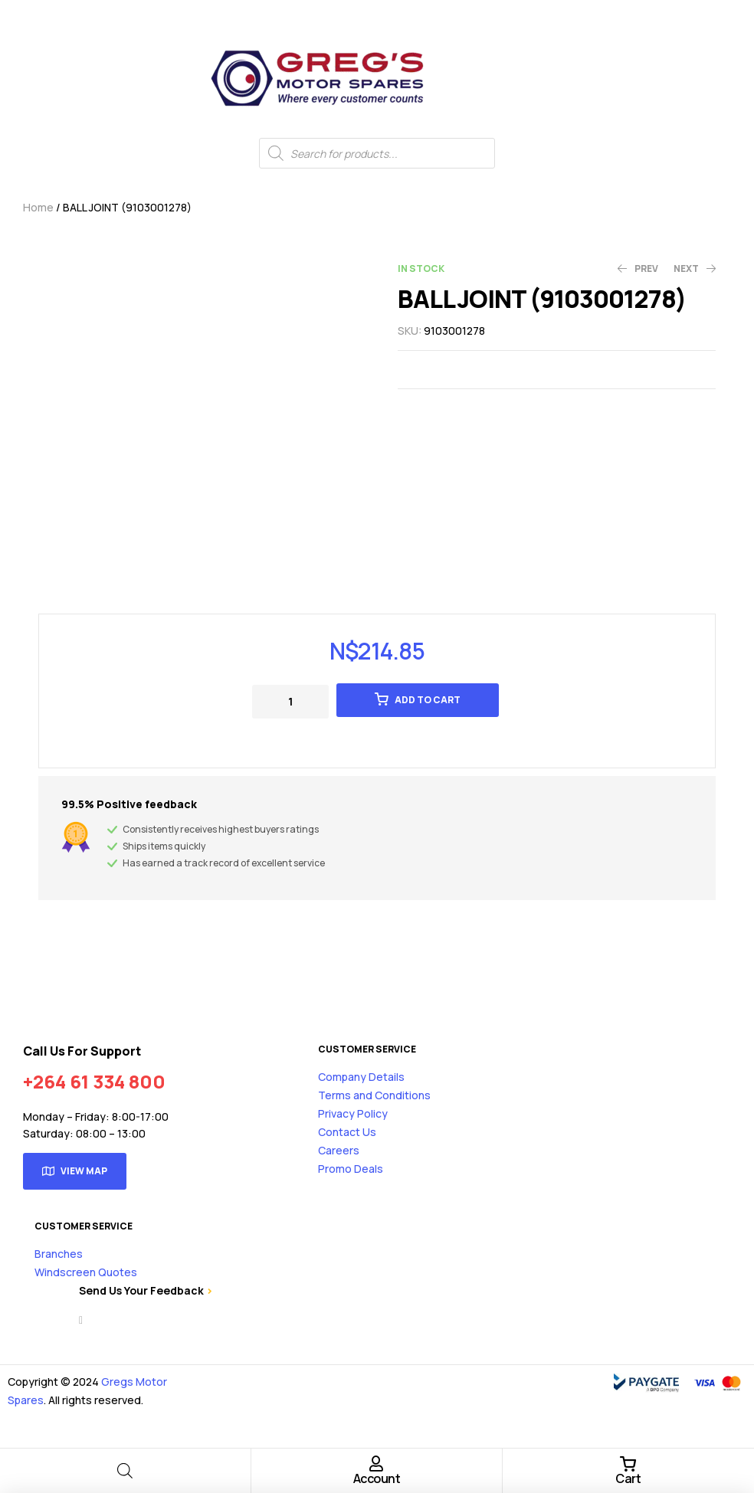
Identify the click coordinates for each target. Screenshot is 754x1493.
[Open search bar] (125, 1470)
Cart (628, 1478)
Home (38, 207)
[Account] (376, 1464)
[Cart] (628, 1464)
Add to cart (428, 699)
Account (377, 1478)
